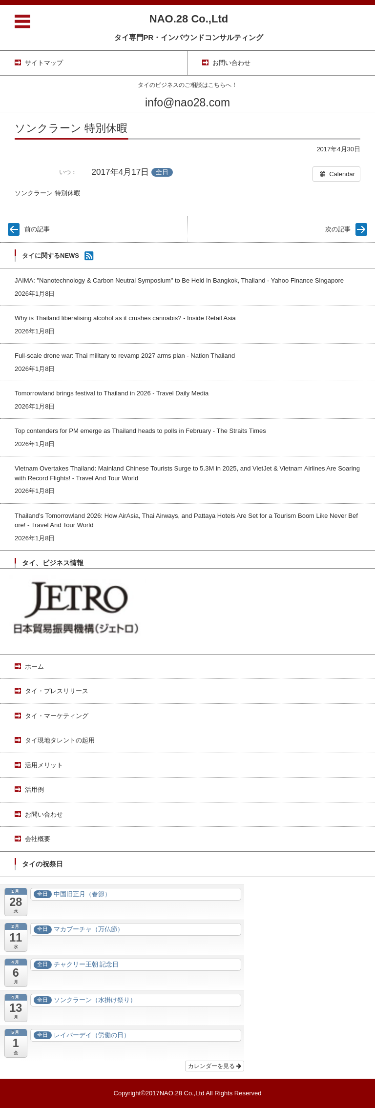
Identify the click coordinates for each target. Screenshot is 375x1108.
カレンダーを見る (214, 1066)
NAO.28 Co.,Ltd (188, 19)
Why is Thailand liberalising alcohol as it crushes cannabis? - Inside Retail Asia (125, 318)
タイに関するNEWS (50, 255)
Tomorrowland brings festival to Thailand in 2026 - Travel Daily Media (111, 393)
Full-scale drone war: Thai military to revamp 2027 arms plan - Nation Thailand (125, 355)
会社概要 (37, 838)
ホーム (34, 666)
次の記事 (338, 229)
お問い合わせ (44, 814)
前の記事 (37, 229)
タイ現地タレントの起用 (60, 740)
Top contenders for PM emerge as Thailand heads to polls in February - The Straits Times (140, 430)
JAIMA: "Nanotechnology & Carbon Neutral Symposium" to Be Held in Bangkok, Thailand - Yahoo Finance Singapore (179, 280)
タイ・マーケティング (56, 715)
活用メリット (44, 765)
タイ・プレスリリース (56, 691)
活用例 (34, 789)
